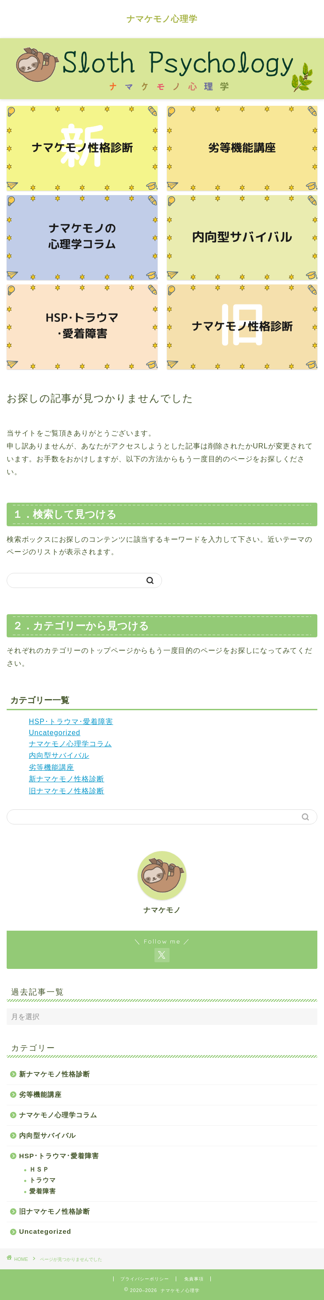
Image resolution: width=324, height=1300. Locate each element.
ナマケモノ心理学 (162, 18)
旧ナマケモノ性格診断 (66, 791)
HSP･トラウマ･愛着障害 (71, 721)
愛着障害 (42, 1191)
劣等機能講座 (51, 767)
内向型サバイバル (59, 755)
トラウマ (42, 1180)
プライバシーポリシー (144, 1278)
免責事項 (194, 1278)
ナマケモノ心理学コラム (70, 744)
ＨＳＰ (39, 1169)
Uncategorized (54, 732)
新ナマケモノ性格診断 (66, 779)
